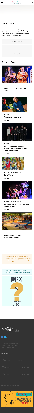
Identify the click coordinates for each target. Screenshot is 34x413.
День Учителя (9, 175)
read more (6, 93)
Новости (6, 85)
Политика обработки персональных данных (12, 380)
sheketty (17, 54)
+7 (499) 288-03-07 (5, 367)
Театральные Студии (16, 85)
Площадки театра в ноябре (14, 117)
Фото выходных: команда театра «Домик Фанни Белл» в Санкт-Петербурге (16, 148)
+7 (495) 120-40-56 (5, 360)
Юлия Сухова (17, 41)
